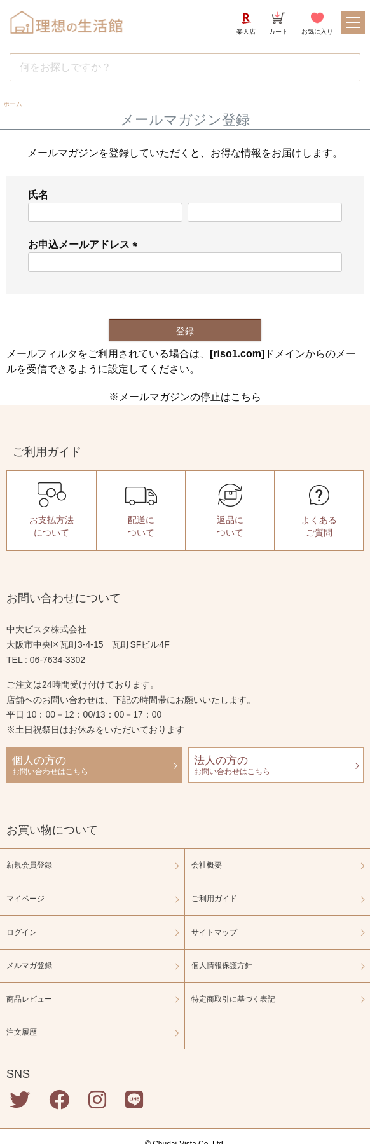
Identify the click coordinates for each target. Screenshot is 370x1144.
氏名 (38, 194)
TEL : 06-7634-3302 (45, 660)
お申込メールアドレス (85, 244)
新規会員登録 (29, 865)
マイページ (25, 898)
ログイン (21, 932)
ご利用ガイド (214, 898)
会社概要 (206, 865)
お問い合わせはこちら (94, 764)
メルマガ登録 (29, 965)
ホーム (12, 103)
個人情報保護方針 (221, 965)
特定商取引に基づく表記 (233, 999)
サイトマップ (214, 932)
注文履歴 (21, 1032)
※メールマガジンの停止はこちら (185, 397)
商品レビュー (29, 999)
